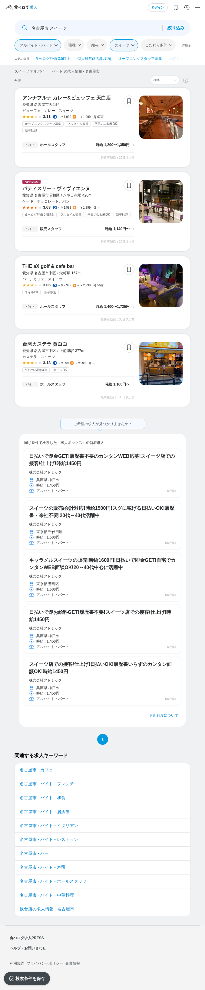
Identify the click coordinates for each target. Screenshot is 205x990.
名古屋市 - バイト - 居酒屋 (45, 811)
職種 (72, 45)
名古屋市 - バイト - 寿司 (42, 867)
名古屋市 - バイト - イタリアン (49, 825)
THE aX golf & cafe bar (48, 266)
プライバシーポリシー (45, 963)
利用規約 (17, 963)
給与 (95, 45)
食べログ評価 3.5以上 (52, 59)
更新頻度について (163, 715)
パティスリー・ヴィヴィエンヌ (56, 188)
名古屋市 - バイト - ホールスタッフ (53, 881)
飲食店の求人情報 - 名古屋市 (47, 909)
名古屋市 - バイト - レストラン (49, 839)
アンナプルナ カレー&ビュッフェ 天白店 (66, 97)
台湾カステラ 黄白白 (44, 344)
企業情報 (72, 963)
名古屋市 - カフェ (36, 769)
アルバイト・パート (36, 45)
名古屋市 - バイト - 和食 (42, 797)
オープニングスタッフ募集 (140, 59)
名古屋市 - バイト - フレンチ (47, 783)
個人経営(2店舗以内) (94, 59)
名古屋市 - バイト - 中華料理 (47, 895)
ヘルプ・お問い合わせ (28, 948)
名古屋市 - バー (34, 853)
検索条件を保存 (30, 978)
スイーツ (122, 45)
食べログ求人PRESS (27, 938)
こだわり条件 (156, 45)
